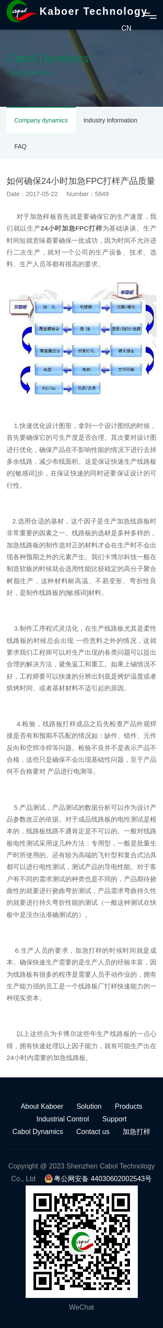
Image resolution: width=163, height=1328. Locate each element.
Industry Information (110, 120)
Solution (89, 1106)
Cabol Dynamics (38, 1131)
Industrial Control (63, 1119)
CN (126, 28)
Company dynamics (41, 120)
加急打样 (136, 1131)
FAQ (20, 146)
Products (128, 1106)
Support (114, 1119)
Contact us (93, 1131)
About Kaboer (42, 1106)
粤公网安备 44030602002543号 (98, 1178)
